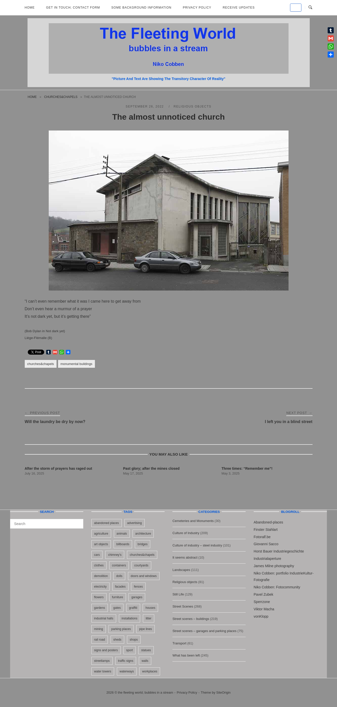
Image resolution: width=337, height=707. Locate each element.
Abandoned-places (268, 522)
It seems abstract (184, 557)
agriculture (101, 533)
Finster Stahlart (266, 530)
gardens (99, 608)
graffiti (133, 608)
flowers (99, 597)
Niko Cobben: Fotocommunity (277, 587)
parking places (121, 629)
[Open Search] (310, 7)
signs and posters (106, 650)
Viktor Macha (264, 609)
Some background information (141, 7)
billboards (122, 544)
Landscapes (181, 570)
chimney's (114, 555)
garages (136, 597)
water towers (102, 671)
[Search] (78, 521)
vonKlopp (261, 616)
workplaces (149, 671)
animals (122, 533)
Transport (179, 643)
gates (117, 608)
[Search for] (46, 524)
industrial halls (103, 618)
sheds (117, 639)
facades (120, 586)
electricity (100, 586)
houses (150, 608)
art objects (101, 544)
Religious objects (193, 106)
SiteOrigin (223, 692)
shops (134, 639)
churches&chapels (60, 97)
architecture (143, 533)
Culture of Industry (185, 533)
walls (145, 661)
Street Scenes (182, 606)
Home (30, 7)
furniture (117, 597)
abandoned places (106, 523)
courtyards (141, 565)
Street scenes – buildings (190, 619)
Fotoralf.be (262, 537)
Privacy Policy (197, 7)
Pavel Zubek (263, 594)
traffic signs (125, 661)
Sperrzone (262, 602)
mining (98, 629)
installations (130, 618)
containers (119, 565)
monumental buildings (76, 364)
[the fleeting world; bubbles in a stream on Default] (295, 8)
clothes (99, 565)
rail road (99, 639)
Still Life (178, 594)
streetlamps (102, 661)
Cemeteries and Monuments (193, 521)
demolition (101, 576)
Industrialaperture (267, 559)
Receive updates (239, 7)
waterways (127, 671)
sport (129, 650)
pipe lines (145, 629)
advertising (134, 523)
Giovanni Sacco (266, 544)
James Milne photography (274, 566)
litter (148, 618)
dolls (119, 576)
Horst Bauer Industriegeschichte (279, 551)
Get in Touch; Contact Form (73, 7)
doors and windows (144, 576)
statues (146, 650)
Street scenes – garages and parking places (204, 631)
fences (138, 586)
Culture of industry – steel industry (197, 545)
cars (97, 555)
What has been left (186, 655)
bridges (142, 544)
